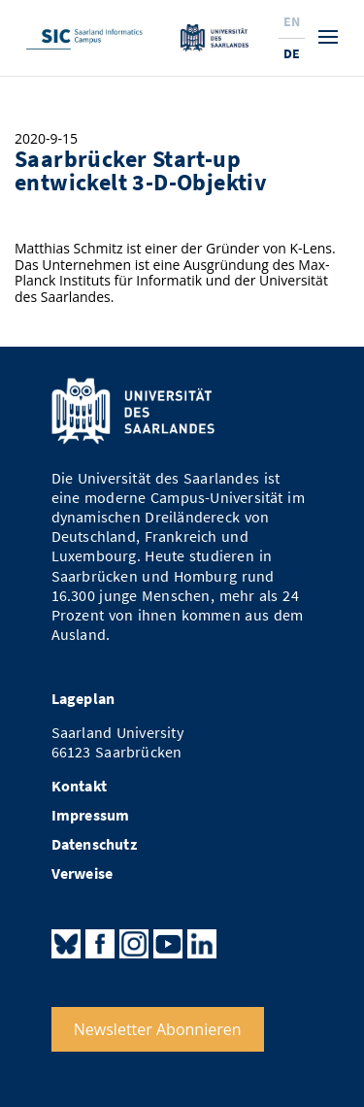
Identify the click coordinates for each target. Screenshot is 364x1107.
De (291, 53)
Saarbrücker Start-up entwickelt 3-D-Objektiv (141, 170)
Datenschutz (94, 844)
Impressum (90, 815)
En (291, 21)
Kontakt (79, 786)
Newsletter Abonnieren (158, 1029)
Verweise (82, 873)
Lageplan (83, 698)
